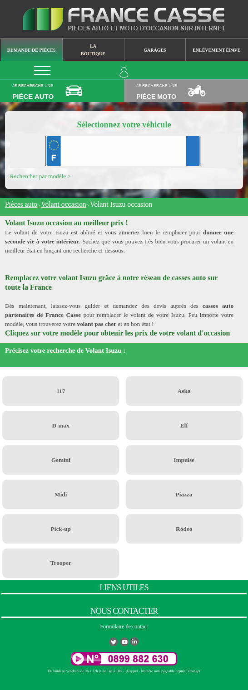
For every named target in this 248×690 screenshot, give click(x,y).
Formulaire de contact (124, 626)
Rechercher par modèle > (40, 176)
